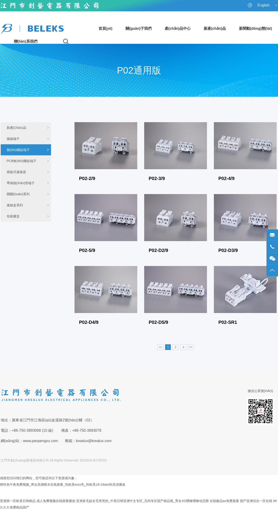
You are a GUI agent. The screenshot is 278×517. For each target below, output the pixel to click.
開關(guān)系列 (28, 194)
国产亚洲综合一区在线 (256, 501)
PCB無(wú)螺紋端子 (28, 161)
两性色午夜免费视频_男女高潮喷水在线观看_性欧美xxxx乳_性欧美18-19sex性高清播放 (62, 484)
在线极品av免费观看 (224, 501)
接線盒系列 (28, 205)
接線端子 (28, 139)
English (262, 5)
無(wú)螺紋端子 (28, 150)
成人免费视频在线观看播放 (55, 501)
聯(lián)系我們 (25, 41)
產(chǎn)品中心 (178, 28)
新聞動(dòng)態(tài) (255, 28)
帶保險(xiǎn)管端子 (28, 183)
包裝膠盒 (28, 216)
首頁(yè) (105, 28)
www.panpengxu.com (40, 441)
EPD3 (102, 460)
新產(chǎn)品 (215, 28)
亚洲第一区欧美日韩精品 (18, 501)
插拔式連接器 (28, 172)
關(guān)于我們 (139, 28)
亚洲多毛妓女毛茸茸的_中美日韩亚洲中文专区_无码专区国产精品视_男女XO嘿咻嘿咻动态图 (142, 501)
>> (190, 347)
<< (160, 347)
